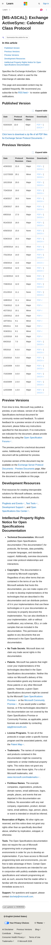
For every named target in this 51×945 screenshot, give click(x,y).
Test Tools (31, 503)
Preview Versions (11, 55)
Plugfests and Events (12, 503)
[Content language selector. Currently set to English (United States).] (15, 916)
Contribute (6, 933)
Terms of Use (34, 937)
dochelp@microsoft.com (21, 896)
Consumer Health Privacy (13, 937)
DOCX (39, 127)
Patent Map (16, 744)
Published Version (12, 48)
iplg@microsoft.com (17, 727)
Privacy (17, 933)
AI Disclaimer (7, 929)
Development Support (12, 507)
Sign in (46, 3)
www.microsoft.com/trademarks (22, 777)
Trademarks (7, 941)
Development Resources (14, 59)
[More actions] (46, 10)
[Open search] (39, 3)
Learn (5, 10)
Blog (37, 929)
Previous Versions (12, 51)
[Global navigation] (2, 3)
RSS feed (22, 92)
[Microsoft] (25, 3)
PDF (39, 125)
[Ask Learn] (41, 10)
